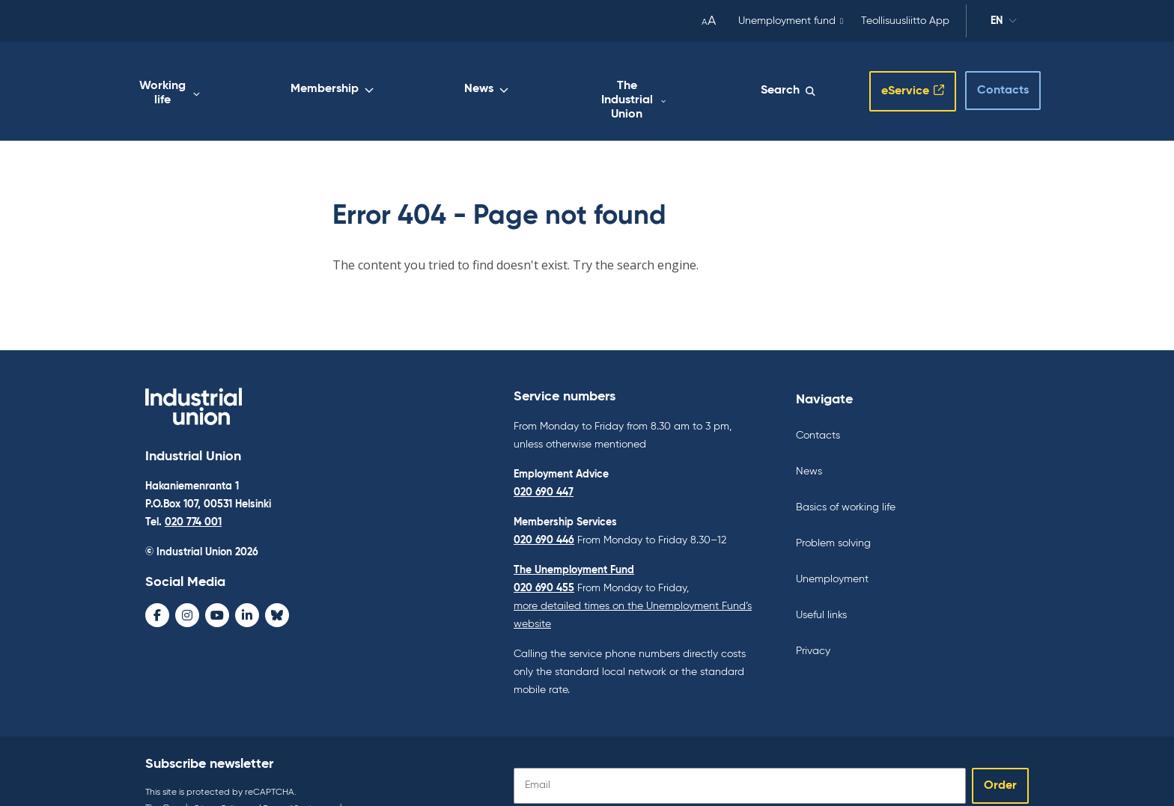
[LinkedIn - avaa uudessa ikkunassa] (247, 590)
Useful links (821, 586)
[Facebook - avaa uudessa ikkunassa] (157, 590)
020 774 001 (193, 497)
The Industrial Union (689, 80)
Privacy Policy (222, 779)
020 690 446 (544, 511)
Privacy (813, 622)
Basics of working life (845, 478)
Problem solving (833, 514)
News (587, 80)
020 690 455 (544, 559)
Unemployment (832, 550)
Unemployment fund (787, 21)
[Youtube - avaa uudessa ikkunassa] (217, 590)
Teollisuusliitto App (905, 21)
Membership (505, 80)
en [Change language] (1004, 23)
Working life (405, 80)
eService (889, 77)
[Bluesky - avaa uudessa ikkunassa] (277, 590)
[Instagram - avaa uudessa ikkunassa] (187, 590)
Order (1000, 757)
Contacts (989, 76)
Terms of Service (305, 779)
